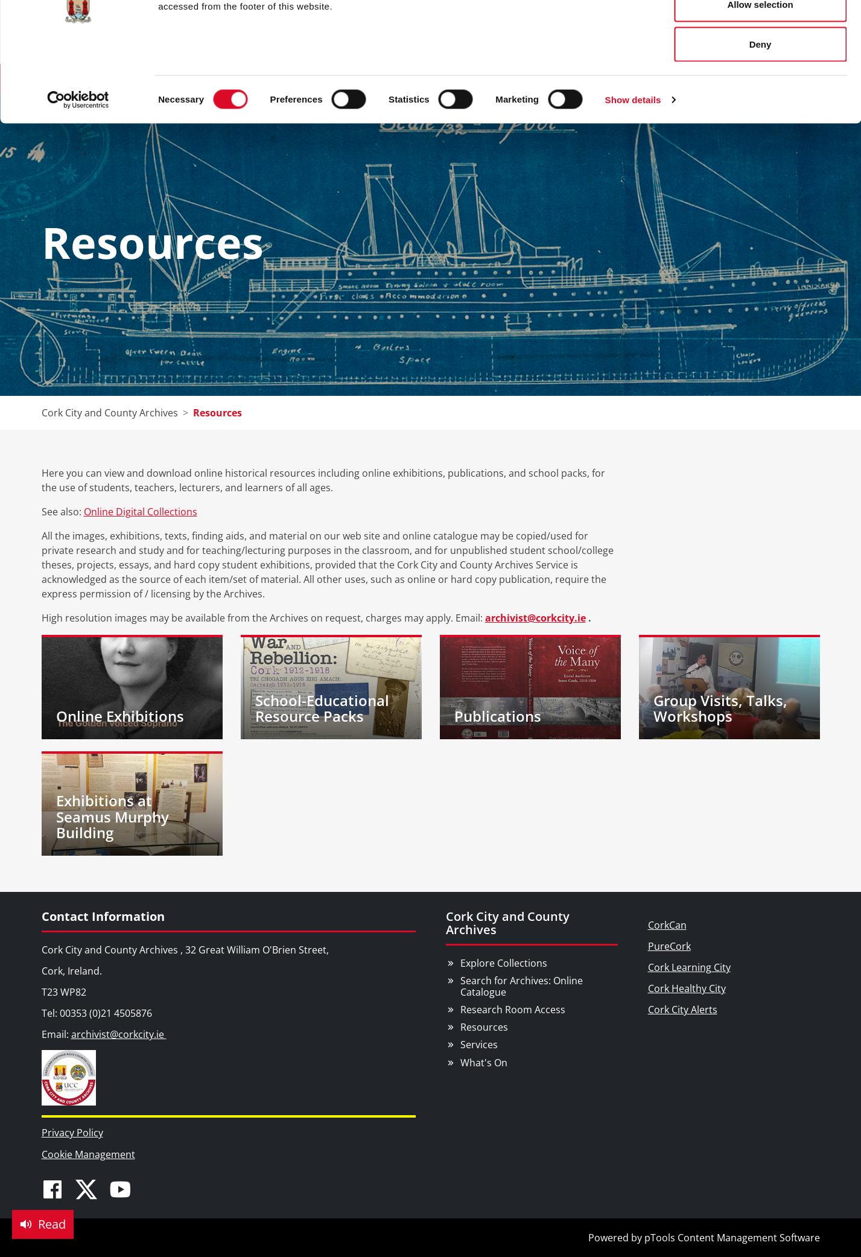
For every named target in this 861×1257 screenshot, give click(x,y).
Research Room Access (512, 1009)
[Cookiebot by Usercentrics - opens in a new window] (78, 167)
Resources (484, 1027)
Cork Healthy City (687, 988)
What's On (483, 1062)
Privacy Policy (72, 1132)
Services (479, 1044)
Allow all (760, 32)
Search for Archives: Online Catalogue (521, 986)
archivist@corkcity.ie (535, 618)
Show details (633, 166)
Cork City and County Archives (508, 923)
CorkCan (667, 925)
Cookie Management (88, 1154)
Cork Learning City (689, 967)
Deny (760, 111)
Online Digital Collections (140, 511)
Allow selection (760, 71)
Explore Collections (503, 963)
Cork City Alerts (682, 1009)
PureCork (669, 946)
